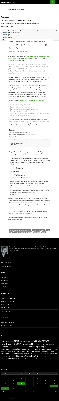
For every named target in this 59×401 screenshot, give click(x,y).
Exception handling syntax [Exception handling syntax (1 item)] (23, 346)
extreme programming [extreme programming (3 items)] (36, 347)
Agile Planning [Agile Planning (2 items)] (23, 341)
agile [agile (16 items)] (16, 340)
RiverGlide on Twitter (7, 326)
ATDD (48, 230)
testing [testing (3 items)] (45, 356)
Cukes (43, 232)
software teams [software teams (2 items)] (45, 353)
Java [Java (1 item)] (9, 349)
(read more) (16, 250)
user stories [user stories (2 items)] (32, 359)
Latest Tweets (7, 262)
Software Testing (39, 41)
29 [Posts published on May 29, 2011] (54, 386)
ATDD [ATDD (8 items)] (18, 344)
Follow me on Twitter (7, 266)
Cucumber (37, 232)
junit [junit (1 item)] (12, 349)
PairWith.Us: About (6, 304)
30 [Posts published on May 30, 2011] (5, 388)
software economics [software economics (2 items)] (41, 351)
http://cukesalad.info (18, 211)
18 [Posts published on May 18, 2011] (21, 383)
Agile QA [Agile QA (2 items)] (30, 341)
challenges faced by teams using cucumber (31, 100)
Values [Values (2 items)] (44, 359)
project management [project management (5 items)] (47, 349)
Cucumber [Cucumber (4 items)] (4, 347)
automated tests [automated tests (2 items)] (26, 344)
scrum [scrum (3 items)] (14, 351)
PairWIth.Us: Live (6, 308)
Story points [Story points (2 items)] (9, 356)
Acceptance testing (38, 230)
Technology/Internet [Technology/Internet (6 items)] (34, 356)
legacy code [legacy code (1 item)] (23, 349)
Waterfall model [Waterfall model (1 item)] (54, 358)
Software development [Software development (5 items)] (26, 351)
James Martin (4, 283)
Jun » (56, 391)
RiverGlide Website (6, 329)
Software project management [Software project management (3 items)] (20, 353)
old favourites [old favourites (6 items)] (33, 349)
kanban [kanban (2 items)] (15, 349)
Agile (10, 41)
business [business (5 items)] (44, 344)
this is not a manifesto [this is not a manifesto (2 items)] (22, 359)
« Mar (2, 391)
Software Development (25, 41)
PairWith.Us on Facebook (8, 298)
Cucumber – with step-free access (29, 46)
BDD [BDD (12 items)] (33, 343)
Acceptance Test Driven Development (20, 230)
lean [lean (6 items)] (19, 349)
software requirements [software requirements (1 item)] (35, 353)
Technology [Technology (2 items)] (21, 356)
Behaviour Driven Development (23, 232)
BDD (11, 232)
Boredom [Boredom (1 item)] (39, 344)
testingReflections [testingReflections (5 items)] (8, 358)
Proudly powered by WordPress (8, 398)
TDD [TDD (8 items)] (15, 356)
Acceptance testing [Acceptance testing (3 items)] (7, 341)
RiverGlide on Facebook (7, 322)
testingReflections (6, 287)
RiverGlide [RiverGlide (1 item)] (9, 351)
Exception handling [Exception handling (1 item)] (13, 346)
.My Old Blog (4, 277)
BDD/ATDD (15, 41)
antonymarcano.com (8, 2)
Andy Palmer (4, 280)
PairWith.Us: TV (5, 311)
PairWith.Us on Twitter (7, 301)
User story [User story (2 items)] (39, 359)
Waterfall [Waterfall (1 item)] (48, 358)
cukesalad (27, 126)
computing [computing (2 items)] (51, 344)
